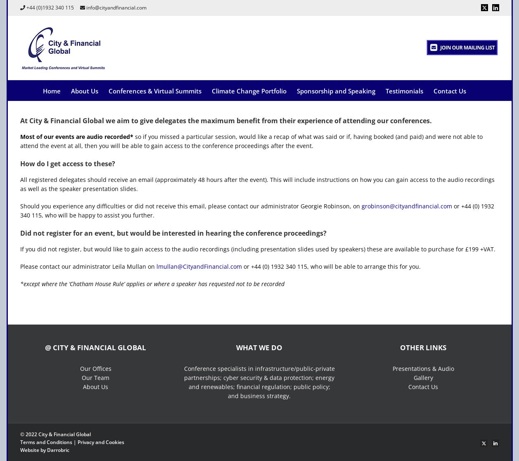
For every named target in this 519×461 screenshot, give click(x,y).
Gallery (423, 378)
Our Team (95, 378)
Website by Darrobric (44, 450)
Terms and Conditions (46, 442)
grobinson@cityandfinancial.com (407, 206)
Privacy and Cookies (101, 442)
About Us (95, 387)
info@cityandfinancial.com (116, 7)
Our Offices (95, 369)
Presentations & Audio (423, 369)
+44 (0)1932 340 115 (50, 7)
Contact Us (423, 387)
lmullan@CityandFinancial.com (199, 266)
